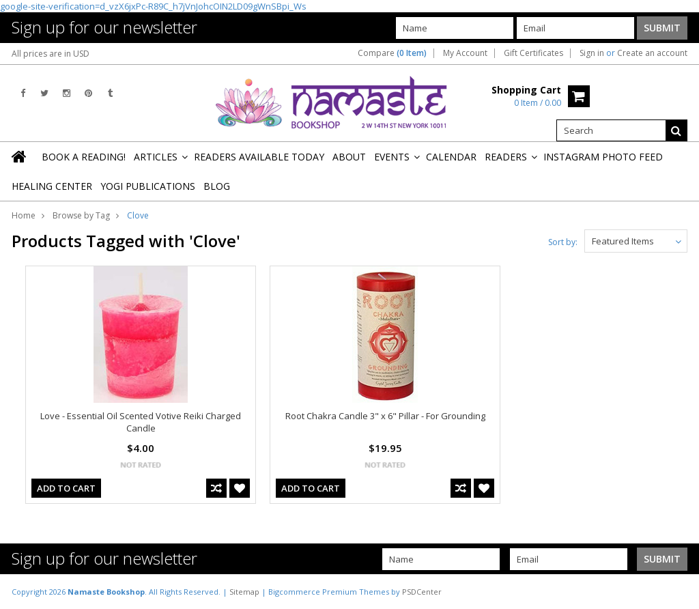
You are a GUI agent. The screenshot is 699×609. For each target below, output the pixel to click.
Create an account (652, 53)
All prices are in (50, 53)
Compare (392, 53)
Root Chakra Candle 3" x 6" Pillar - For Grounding (385, 416)
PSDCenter (422, 591)
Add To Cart (66, 488)
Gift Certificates (533, 53)
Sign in (592, 53)
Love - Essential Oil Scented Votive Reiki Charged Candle (140, 422)
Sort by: (562, 242)
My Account (465, 53)
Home (23, 215)
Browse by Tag (81, 215)
